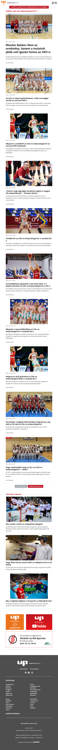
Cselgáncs (9, 690)
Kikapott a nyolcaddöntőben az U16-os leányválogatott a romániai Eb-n (22, 330)
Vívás (31, 706)
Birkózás (8, 688)
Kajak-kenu (9, 695)
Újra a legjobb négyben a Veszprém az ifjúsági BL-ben (29, 601)
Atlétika (8, 686)
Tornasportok (34, 701)
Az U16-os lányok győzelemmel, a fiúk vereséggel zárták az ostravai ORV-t (27, 99)
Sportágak (10, 680)
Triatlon (32, 702)
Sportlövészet (10, 704)
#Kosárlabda (10, 62)
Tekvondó (8, 708)
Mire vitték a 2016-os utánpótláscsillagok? (24, 524)
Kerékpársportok (35, 686)
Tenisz (8, 710)
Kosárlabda (33, 691)
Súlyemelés (9, 706)
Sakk (7, 702)
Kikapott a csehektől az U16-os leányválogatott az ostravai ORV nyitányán (28, 144)
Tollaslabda (33, 699)
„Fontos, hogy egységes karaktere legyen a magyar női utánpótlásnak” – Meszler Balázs (28, 192)
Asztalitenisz (10, 684)
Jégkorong (9, 693)
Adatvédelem (25, 723)
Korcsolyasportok (35, 690)
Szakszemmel (23, 669)
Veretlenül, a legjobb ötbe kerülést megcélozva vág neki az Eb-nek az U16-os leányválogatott (28, 423)
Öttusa (8, 699)
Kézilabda (33, 688)
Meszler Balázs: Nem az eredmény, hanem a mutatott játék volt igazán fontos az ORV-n (28, 48)
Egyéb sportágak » (13, 714)
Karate (32, 684)
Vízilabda (32, 708)
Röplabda (8, 701)
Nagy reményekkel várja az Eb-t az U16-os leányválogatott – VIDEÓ (24, 468)
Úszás (32, 704)
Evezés (8, 691)
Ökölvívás (33, 695)
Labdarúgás (33, 693)
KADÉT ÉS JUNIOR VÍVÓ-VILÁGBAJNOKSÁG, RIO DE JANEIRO (29, 7)
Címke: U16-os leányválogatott (21, 11)
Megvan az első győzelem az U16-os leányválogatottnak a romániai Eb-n (21, 377)
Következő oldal (35, 486)
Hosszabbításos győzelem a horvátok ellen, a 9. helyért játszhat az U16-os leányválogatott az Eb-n (28, 285)
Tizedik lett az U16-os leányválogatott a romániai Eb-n (29, 239)
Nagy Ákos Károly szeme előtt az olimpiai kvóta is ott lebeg (29, 563)
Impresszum (33, 723)
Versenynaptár (34, 669)
